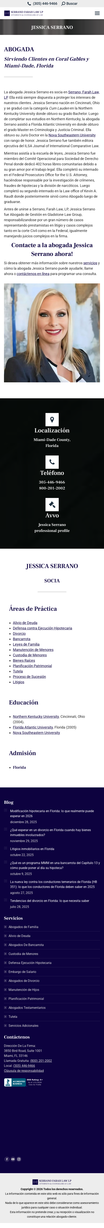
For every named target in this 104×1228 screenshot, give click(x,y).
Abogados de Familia (23, 927)
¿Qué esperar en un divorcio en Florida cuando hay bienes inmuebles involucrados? (50, 832)
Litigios (18, 682)
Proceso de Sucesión (29, 677)
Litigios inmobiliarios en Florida (32, 849)
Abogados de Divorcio (24, 981)
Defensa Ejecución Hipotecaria (30, 963)
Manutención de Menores (33, 650)
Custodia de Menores (30, 655)
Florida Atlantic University (33, 727)
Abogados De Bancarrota (26, 945)
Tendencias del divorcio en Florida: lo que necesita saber (49, 901)
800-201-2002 (52, 488)
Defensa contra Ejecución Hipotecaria (42, 628)
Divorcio (19, 633)
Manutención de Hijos (24, 990)
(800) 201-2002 (41, 1061)
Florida (19, 767)
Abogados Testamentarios (27, 1008)
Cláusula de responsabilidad (24, 1071)
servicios (90, 263)
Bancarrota (21, 639)
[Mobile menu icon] (97, 13)
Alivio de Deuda (25, 623)
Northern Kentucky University (36, 716)
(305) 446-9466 (45, 3)
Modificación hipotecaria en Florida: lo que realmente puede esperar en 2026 (52, 813)
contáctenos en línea (33, 274)
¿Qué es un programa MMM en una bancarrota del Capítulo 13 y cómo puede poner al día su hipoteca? (55, 865)
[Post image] (5, 810)
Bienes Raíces (24, 660)
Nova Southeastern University (72, 135)
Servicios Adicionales (23, 1026)
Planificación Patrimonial (32, 666)
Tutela (18, 671)
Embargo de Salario (22, 972)
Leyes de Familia (26, 644)
